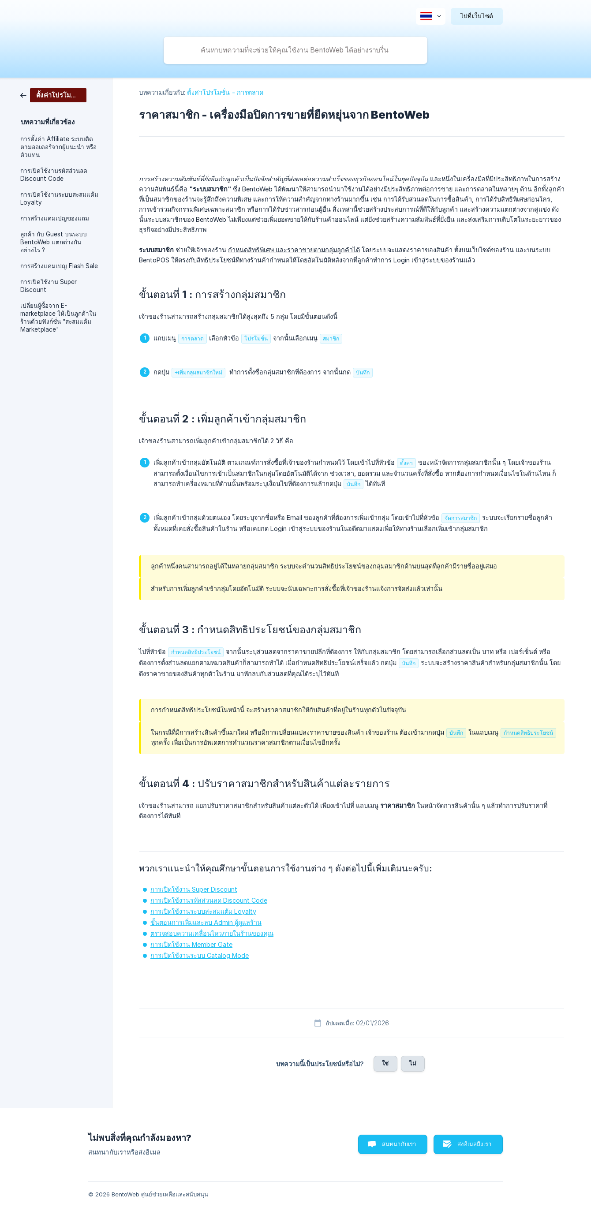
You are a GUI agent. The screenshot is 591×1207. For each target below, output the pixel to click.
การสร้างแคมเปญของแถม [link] (54, 218)
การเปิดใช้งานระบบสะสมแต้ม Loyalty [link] (59, 198)
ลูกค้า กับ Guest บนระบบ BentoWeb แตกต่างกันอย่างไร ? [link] (53, 242)
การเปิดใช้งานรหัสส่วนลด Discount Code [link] (53, 174)
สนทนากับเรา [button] (399, 1143)
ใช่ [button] (385, 1063)
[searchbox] (295, 50)
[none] (430, 16)
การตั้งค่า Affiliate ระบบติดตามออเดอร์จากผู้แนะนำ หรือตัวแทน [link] (58, 146)
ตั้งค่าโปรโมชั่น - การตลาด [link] (225, 92)
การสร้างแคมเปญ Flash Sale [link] (59, 265)
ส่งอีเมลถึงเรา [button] (474, 1143)
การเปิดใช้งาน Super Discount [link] (48, 285)
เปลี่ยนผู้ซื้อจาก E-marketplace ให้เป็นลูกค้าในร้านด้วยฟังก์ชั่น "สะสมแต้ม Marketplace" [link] (58, 317)
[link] (53, 94)
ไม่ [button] (412, 1063)
